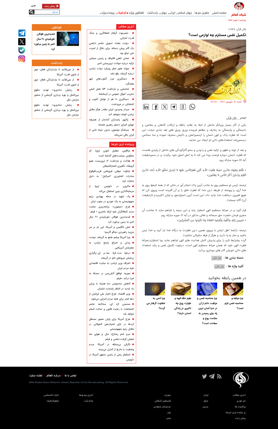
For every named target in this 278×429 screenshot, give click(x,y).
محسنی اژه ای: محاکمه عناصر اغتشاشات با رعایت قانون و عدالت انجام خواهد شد (111, 309)
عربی (33, 5)
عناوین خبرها (202, 12)
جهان (164, 12)
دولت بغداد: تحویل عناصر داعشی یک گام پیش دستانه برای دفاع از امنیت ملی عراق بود (111, 48)
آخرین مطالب (126, 26)
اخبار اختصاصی (51, 395)
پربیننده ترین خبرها (122, 144)
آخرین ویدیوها (86, 395)
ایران (172, 12)
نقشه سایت (35, 375)
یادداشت (152, 12)
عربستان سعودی (162, 407)
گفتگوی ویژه (136, 12)
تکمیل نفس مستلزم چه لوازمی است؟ (217, 35)
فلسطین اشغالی (162, 401)
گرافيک (121, 12)
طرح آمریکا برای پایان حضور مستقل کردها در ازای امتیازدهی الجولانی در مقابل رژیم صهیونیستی (111, 324)
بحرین (205, 407)
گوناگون (57, 27)
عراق (205, 401)
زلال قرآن (231, 118)
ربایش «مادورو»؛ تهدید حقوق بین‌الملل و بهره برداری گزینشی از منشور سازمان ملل (56, 95)
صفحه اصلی (219, 12)
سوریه (167, 395)
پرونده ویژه (107, 12)
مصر (168, 418)
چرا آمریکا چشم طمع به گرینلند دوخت (109, 237)
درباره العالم (53, 375)
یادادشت (88, 401)
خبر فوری (241, 401)
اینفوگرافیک (53, 401)
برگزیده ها (240, 407)
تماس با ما (70, 375)
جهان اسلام (185, 12)
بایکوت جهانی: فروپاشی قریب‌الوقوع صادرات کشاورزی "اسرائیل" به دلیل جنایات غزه (111, 176)
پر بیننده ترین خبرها (236, 412)
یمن (169, 412)
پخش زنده (240, 418)
